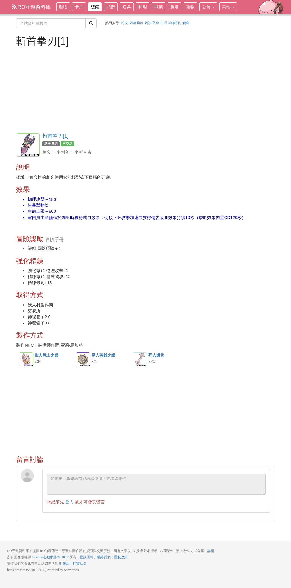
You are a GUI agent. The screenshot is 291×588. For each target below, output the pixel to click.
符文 (124, 23)
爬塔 (174, 6)
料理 (142, 6)
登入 (69, 502)
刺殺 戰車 (152, 23)
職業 (158, 6)
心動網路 (50, 557)
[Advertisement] (145, 89)
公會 (208, 6)
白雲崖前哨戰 (171, 23)
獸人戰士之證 (26, 359)
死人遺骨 (140, 359)
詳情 (210, 551)
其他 (228, 6)
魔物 (63, 6)
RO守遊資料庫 (31, 7)
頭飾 (111, 6)
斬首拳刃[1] (55, 136)
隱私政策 (121, 557)
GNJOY (63, 557)
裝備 (95, 6)
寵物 (190, 6)
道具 (126, 6)
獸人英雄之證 (83, 359)
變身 (185, 23)
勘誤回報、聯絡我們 (95, 557)
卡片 (79, 6)
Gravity (37, 557)
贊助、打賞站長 (74, 564)
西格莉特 (136, 23)
